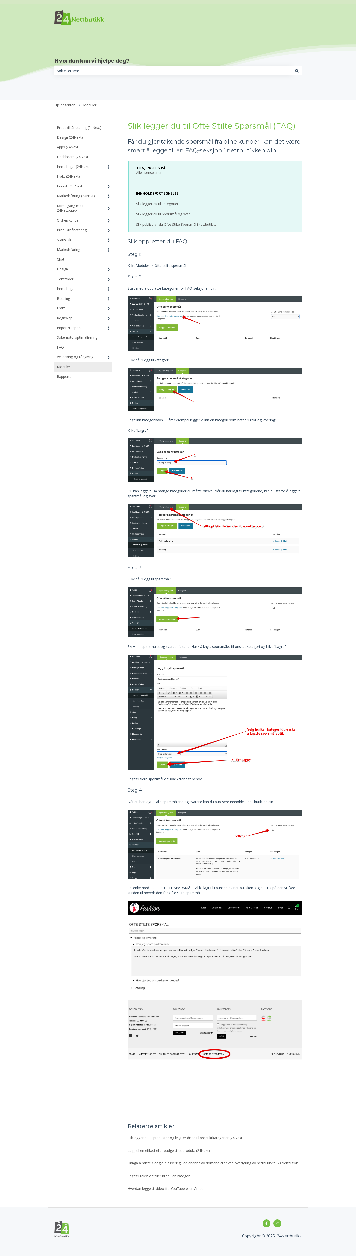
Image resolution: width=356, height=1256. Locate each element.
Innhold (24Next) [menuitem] (70, 186)
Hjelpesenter (64, 105)
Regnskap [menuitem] (64, 318)
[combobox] (173, 70)
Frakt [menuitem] (61, 308)
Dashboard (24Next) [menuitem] (73, 156)
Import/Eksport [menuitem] (69, 327)
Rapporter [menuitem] (65, 376)
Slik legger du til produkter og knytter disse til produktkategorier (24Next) (186, 1137)
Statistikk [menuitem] (64, 239)
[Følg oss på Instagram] (277, 1223)
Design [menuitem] (62, 269)
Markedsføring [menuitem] (68, 249)
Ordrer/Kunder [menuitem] (68, 220)
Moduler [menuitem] (63, 366)
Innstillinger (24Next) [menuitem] (73, 166)
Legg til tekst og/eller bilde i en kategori (159, 1176)
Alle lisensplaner (149, 172)
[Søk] (297, 70)
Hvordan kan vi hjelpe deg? (92, 60)
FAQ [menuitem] (60, 347)
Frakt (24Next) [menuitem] (68, 176)
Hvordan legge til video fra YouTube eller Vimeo (166, 1188)
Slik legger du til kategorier (157, 203)
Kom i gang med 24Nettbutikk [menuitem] (70, 208)
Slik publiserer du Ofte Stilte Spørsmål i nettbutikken (177, 224)
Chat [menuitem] (60, 259)
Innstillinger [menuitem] (66, 288)
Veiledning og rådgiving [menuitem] (75, 357)
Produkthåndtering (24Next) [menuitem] (79, 127)
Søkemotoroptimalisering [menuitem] (77, 337)
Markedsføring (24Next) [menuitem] (76, 195)
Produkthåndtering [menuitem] (72, 230)
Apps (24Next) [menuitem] (68, 147)
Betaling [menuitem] (63, 298)
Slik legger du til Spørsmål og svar (163, 214)
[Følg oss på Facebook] (266, 1223)
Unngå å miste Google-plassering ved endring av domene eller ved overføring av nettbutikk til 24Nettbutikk (213, 1163)
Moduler (89, 105)
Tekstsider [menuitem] (65, 279)
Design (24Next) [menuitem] (70, 137)
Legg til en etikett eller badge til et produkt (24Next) (169, 1150)
